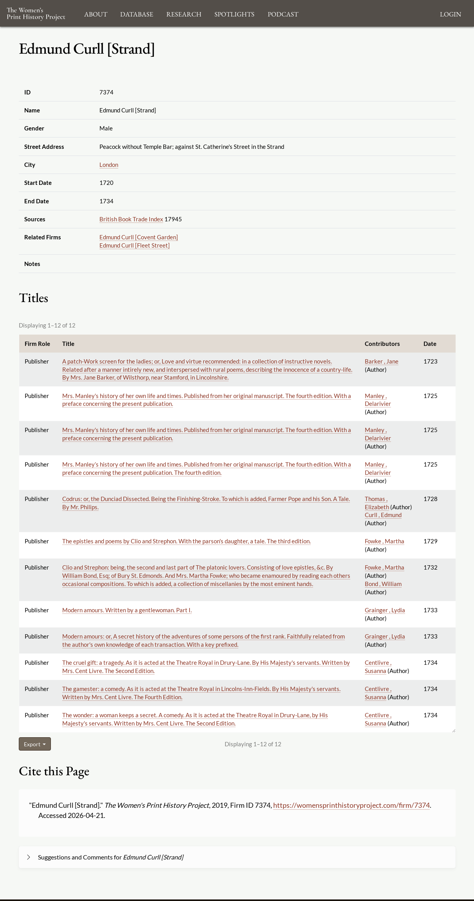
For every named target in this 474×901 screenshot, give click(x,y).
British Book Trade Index (131, 219)
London (108, 164)
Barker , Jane (381, 361)
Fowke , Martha (384, 541)
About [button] (95, 13)
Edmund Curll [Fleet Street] (134, 245)
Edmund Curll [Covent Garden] (138, 237)
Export (32, 744)
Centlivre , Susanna (378, 719)
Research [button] (184, 13)
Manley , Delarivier (378, 399)
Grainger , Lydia (385, 609)
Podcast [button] (283, 13)
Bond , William (383, 583)
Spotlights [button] (234, 13)
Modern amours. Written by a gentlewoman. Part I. (127, 609)
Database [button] (136, 13)
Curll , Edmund (383, 514)
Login (450, 13)
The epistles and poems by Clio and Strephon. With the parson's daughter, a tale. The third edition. (186, 541)
